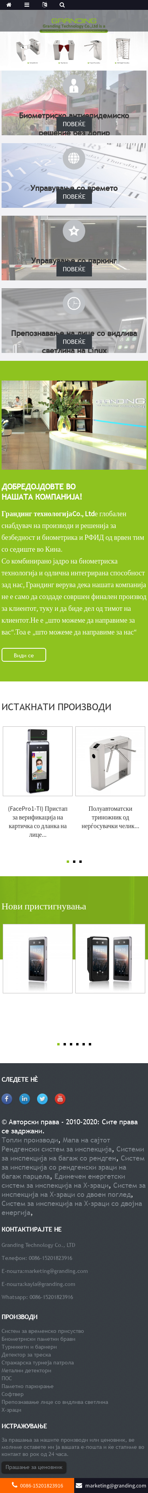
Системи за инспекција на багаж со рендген (73, 1153)
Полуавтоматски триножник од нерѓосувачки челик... (110, 817)
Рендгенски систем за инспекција (57, 1148)
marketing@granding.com (56, 1271)
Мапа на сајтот (86, 1139)
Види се (24, 655)
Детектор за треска (26, 1354)
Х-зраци (11, 1409)
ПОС (7, 1378)
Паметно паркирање (28, 1386)
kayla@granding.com (49, 1284)
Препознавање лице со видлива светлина (55, 1401)
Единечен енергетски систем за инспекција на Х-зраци (63, 1181)
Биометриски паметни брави (38, 1338)
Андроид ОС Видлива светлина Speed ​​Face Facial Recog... (38, 1014)
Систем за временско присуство (43, 1330)
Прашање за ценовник (34, 1467)
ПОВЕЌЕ (74, 123)
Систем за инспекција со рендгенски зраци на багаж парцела (73, 1167)
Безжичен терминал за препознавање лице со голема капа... (110, 1014)
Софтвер (13, 1394)
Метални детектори (26, 1370)
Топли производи (30, 1139)
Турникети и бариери (29, 1346)
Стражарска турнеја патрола (38, 1362)
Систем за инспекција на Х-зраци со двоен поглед (74, 1190)
